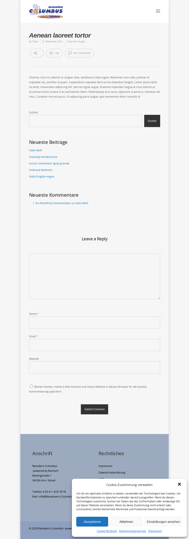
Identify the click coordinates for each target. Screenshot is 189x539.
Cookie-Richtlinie (107, 531)
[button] (179, 484)
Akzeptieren (92, 522)
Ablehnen (126, 522)
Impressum (155, 531)
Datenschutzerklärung (132, 531)
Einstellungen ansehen (163, 522)
